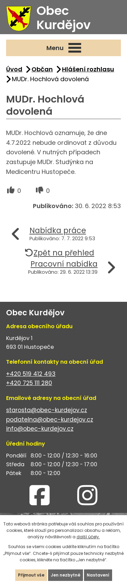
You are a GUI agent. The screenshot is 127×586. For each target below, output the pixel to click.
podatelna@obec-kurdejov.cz (49, 419)
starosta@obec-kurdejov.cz (46, 410)
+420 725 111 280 (29, 383)
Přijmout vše (31, 575)
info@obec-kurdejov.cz (39, 429)
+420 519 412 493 (31, 374)
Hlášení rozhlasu (88, 69)
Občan (42, 69)
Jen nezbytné (65, 575)
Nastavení (98, 575)
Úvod (14, 69)
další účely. (88, 537)
